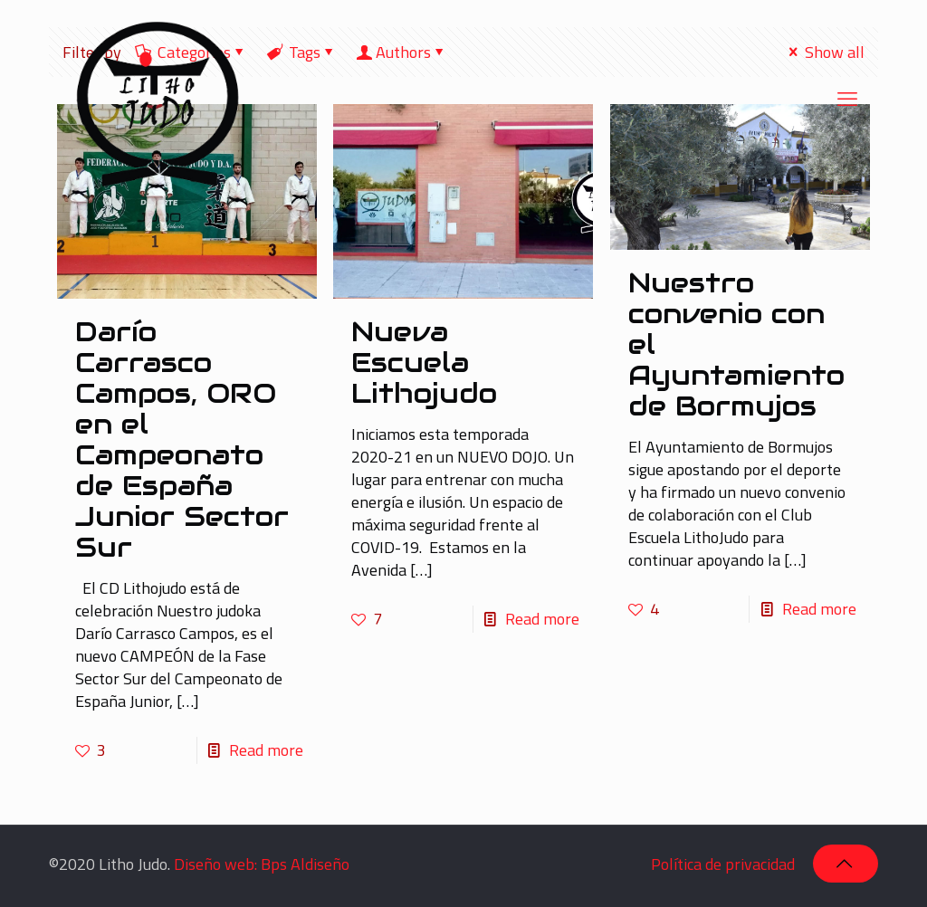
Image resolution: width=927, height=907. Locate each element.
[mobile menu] (849, 98)
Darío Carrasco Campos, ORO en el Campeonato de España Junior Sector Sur (182, 439)
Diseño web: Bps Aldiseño (261, 864)
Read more (266, 750)
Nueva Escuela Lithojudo (424, 362)
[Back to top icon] (845, 864)
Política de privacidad (723, 864)
